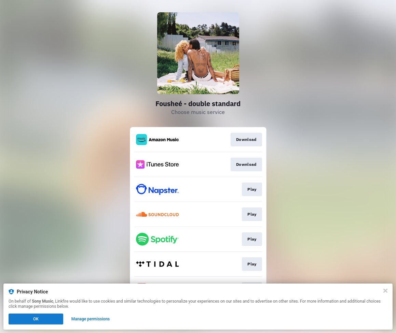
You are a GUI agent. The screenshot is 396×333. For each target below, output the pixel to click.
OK (36, 319)
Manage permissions (90, 319)
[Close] (385, 290)
